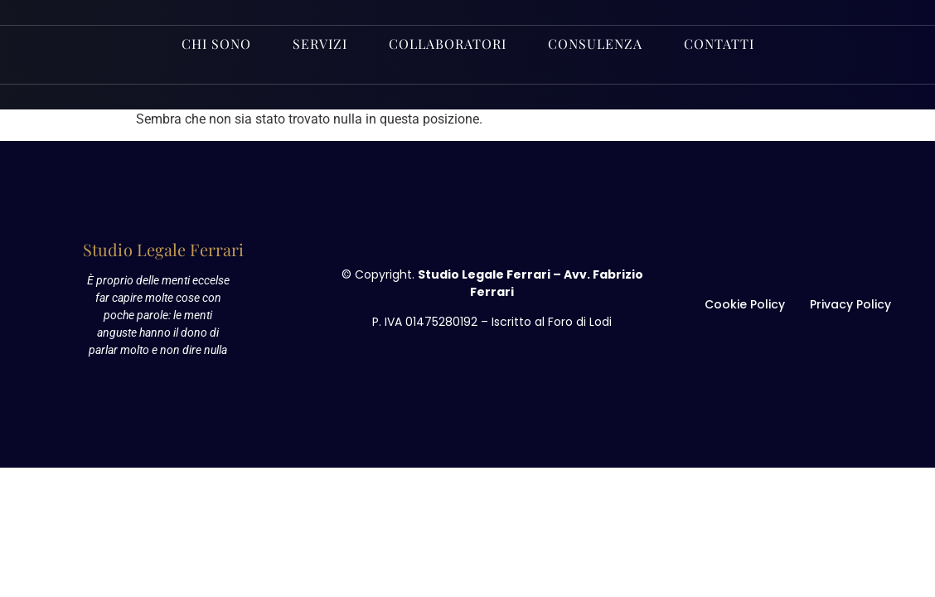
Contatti (719, 43)
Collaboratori (447, 43)
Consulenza (595, 43)
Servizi (320, 43)
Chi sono (216, 43)
